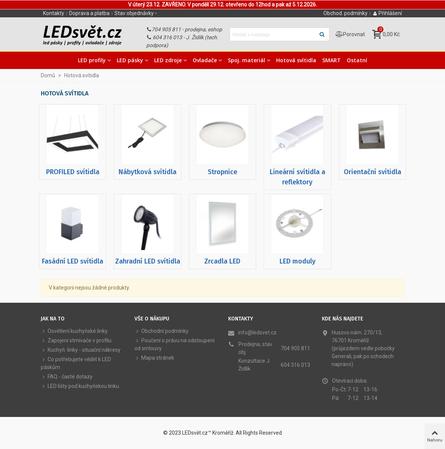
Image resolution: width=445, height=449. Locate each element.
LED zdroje (168, 60)
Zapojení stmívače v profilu (76, 341)
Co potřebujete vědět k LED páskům (76, 363)
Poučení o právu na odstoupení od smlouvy (174, 344)
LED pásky (130, 60)
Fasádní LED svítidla (72, 261)
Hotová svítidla (296, 60)
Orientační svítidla (372, 172)
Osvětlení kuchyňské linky (74, 331)
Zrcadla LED (222, 261)
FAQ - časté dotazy (67, 377)
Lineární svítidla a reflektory (297, 177)
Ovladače (205, 60)
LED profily (92, 60)
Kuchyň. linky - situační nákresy (81, 350)
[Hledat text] (273, 34)
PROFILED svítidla (72, 172)
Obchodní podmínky (161, 331)
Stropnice (222, 172)
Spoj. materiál (246, 60)
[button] (136, 13)
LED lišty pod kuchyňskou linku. (80, 386)
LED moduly (297, 261)
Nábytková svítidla (147, 172)
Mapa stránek (154, 358)
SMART (331, 60)
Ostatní (357, 60)
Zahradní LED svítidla (147, 261)
